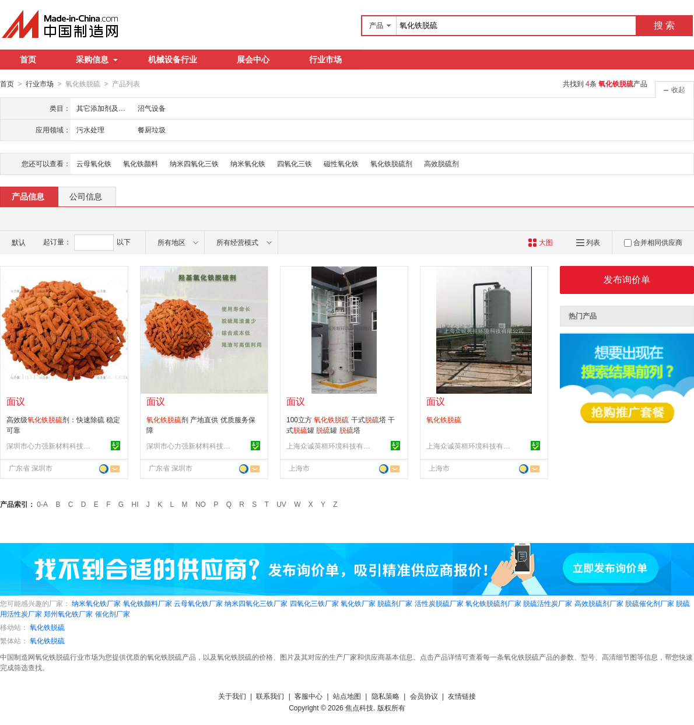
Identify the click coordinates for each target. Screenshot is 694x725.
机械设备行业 (172, 59)
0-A (42, 504)
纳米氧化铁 (247, 163)
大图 (540, 242)
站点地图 (347, 696)
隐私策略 (385, 696)
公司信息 (85, 196)
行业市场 (325, 59)
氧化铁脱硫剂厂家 (493, 603)
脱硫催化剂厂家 (649, 603)
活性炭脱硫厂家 (439, 603)
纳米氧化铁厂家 (96, 603)
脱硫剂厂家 (394, 603)
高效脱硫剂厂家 (598, 603)
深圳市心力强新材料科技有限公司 (50, 446)
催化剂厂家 (112, 614)
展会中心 (253, 59)
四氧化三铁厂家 (314, 603)
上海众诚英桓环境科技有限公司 (330, 446)
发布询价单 (627, 279)
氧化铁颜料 (140, 163)
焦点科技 (359, 707)
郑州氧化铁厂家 (68, 614)
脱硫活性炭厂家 (547, 603)
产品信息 (28, 196)
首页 (28, 59)
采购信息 (97, 59)
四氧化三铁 (294, 163)
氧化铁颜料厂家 (147, 603)
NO (200, 504)
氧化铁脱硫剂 (391, 163)
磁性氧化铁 (341, 163)
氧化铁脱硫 (47, 627)
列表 (588, 242)
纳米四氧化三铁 (194, 163)
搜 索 (664, 25)
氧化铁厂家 (358, 603)
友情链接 (462, 696)
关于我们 (232, 696)
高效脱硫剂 (441, 163)
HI (135, 504)
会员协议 (424, 696)
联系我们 (270, 696)
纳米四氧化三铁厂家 (256, 603)
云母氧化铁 (93, 163)
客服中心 (309, 696)
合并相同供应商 (653, 242)
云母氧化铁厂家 (198, 603)
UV (281, 504)
